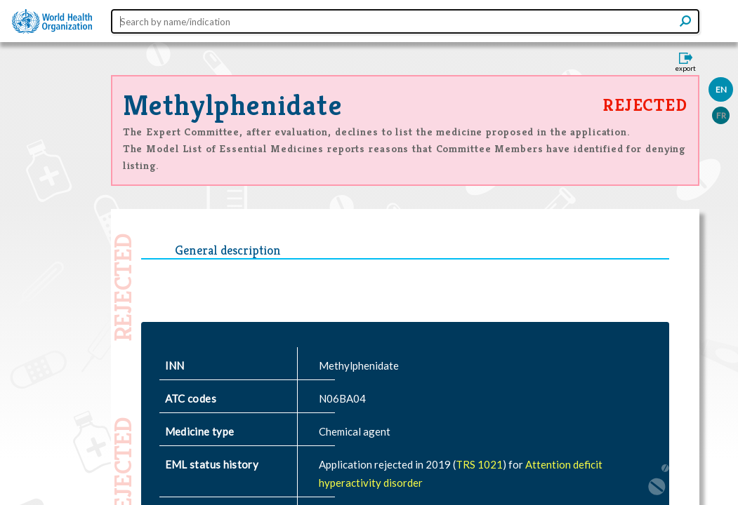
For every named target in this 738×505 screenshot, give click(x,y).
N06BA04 (342, 398)
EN (721, 89)
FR (721, 115)
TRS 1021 (479, 464)
